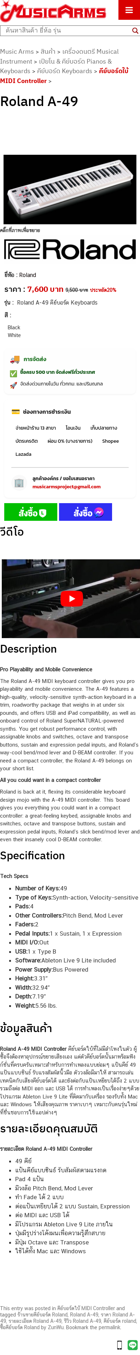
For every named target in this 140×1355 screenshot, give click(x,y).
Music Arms (17, 51)
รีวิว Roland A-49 (82, 1321)
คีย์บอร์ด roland (120, 1321)
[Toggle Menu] (129, 10)
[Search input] (67, 31)
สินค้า (48, 51)
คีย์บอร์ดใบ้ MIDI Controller (86, 1308)
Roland (27, 275)
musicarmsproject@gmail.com (67, 486)
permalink (109, 1327)
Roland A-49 (84, 1315)
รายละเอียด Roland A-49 (35, 1321)
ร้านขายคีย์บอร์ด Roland (42, 1315)
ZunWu (56, 1327)
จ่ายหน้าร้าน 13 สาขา (36, 428)
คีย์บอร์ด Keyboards (64, 71)
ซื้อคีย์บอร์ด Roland (20, 1327)
